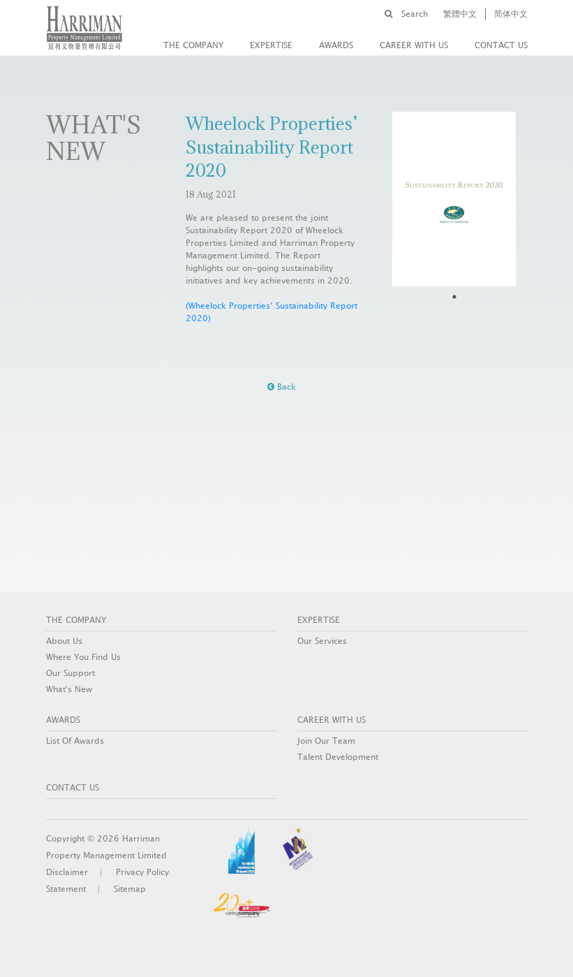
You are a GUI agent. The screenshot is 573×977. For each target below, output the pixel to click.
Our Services (322, 641)
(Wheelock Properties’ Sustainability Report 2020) (271, 312)
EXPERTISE (271, 45)
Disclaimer (67, 872)
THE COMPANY (193, 45)
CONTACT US (501, 45)
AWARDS (336, 45)
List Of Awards (75, 741)
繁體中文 (460, 14)
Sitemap (130, 889)
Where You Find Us (83, 657)
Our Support (70, 673)
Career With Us (414, 45)
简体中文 (511, 14)
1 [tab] (454, 297)
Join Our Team (326, 741)
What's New (69, 689)
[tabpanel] (454, 199)
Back (281, 387)
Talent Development (337, 757)
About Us (64, 641)
